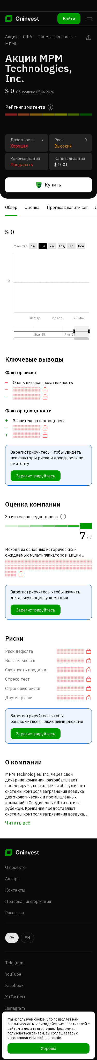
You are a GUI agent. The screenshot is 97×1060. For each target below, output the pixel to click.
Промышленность (55, 36)
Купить (48, 185)
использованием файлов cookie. (35, 1037)
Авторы (12, 878)
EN (27, 937)
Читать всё (17, 823)
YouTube (13, 974)
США (27, 36)
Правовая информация (28, 901)
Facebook (14, 985)
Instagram (15, 1008)
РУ (11, 937)
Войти (69, 18)
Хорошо (48, 1048)
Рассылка (14, 912)
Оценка (32, 207)
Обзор (11, 207)
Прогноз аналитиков (67, 207)
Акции (11, 36)
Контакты (15, 890)
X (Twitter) (15, 996)
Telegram (14, 962)
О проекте (15, 867)
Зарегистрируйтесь (35, 475)
